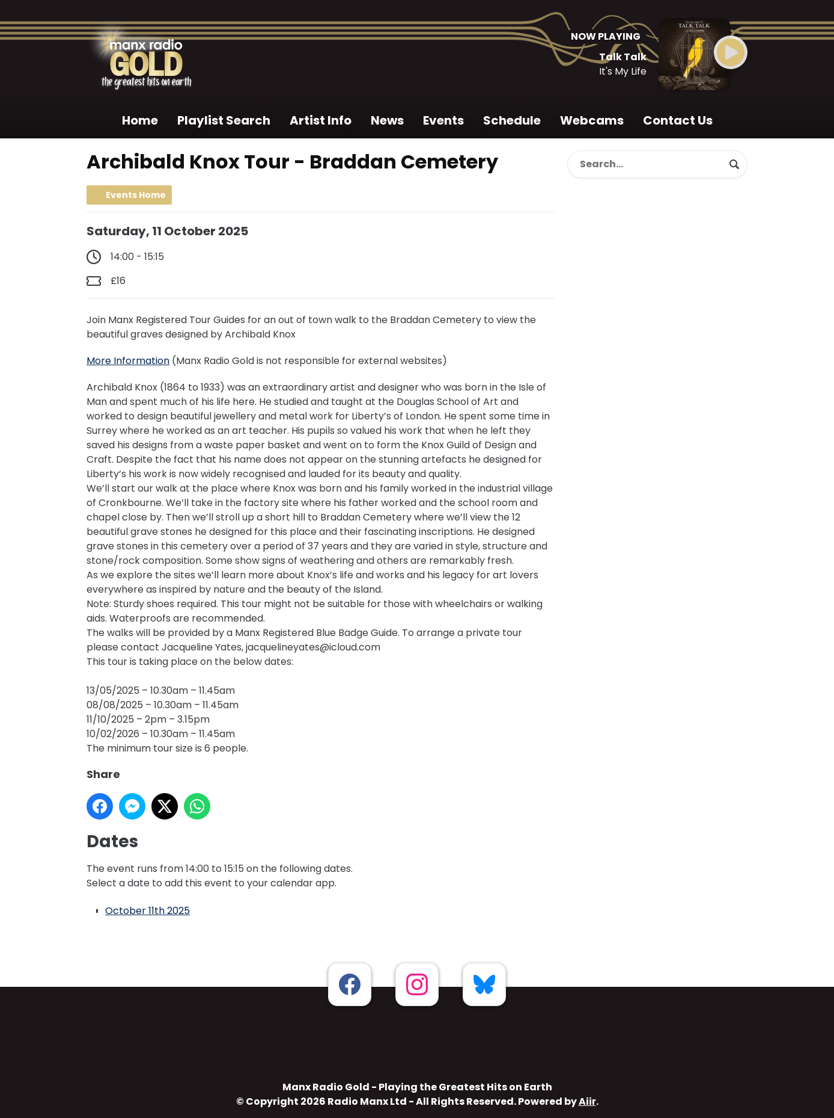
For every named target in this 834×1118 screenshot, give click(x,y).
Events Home (136, 195)
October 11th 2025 (147, 911)
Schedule (512, 120)
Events (443, 120)
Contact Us (678, 120)
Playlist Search (223, 120)
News (387, 120)
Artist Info (321, 120)
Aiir (587, 1101)
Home (140, 120)
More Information (128, 361)
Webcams (592, 120)
